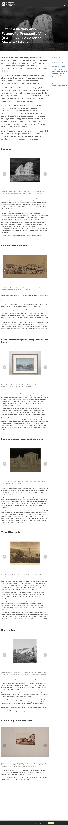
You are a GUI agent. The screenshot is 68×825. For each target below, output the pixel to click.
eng (66, 2)
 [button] (64, 5)
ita (63, 2)
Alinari (8, 4)
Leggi (40, 823)
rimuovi (51, 823)
